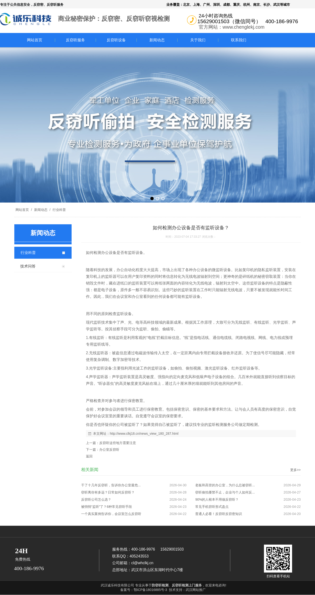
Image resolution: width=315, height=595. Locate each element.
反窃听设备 (116, 40)
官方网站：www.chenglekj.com (232, 27)
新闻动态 (157, 40)
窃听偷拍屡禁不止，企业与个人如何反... (225, 492)
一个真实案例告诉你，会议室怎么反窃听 (111, 514)
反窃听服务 (75, 40)
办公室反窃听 (109, 449)
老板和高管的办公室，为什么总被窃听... (225, 485)
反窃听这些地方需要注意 (117, 443)
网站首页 (34, 40)
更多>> (295, 470)
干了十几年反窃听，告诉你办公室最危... (111, 485)
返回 (89, 456)
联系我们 (238, 40)
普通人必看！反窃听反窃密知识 (218, 514)
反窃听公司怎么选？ (96, 499)
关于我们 (197, 40)
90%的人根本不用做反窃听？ (217, 499)
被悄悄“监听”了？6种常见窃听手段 (106, 507)
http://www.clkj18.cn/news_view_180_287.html (144, 433)
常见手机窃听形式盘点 (212, 507)
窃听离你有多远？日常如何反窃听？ (108, 492)
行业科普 (59, 210)
